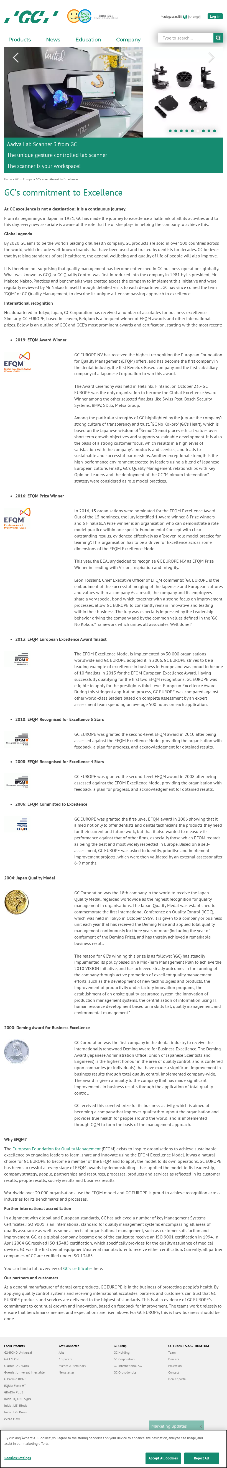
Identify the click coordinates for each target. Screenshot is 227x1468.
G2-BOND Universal (18, 1352)
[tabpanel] (113, 110)
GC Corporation (124, 1359)
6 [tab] (199, 132)
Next (211, 58)
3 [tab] (182, 132)
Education (175, 1366)
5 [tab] (194, 132)
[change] (194, 16)
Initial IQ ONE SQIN (17, 1399)
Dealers (173, 1359)
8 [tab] (210, 132)
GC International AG (128, 1366)
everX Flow (12, 1419)
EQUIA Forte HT (15, 1385)
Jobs (61, 1352)
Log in (215, 16)
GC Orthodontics (125, 1372)
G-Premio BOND (15, 1379)
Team (172, 1352)
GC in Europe (23, 179)
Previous (15, 58)
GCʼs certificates (78, 1268)
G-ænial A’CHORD (16, 1366)
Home (8, 179)
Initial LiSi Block (15, 1405)
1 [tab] (171, 132)
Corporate (65, 1359)
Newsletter (66, 1372)
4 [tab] (188, 132)
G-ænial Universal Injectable (24, 1372)
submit (218, 38)
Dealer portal (177, 1379)
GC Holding (121, 1352)
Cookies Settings (17, 1461)
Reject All (201, 1461)
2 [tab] (177, 132)
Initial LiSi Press (15, 1412)
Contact (173, 1372)
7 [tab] (205, 132)
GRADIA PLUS (13, 1392)
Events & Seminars (72, 1366)
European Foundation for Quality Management (56, 1148)
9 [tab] (216, 132)
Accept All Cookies (163, 1461)
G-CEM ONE (12, 1359)
